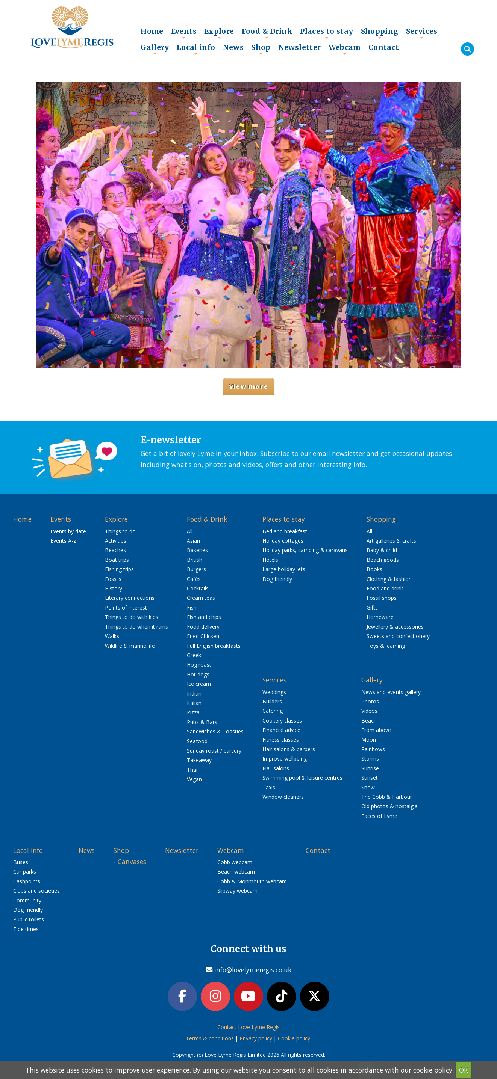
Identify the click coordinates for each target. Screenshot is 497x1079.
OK (463, 1069)
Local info (196, 49)
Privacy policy (255, 1038)
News (233, 47)
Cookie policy (294, 1038)
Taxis (268, 787)
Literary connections (130, 597)
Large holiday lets (283, 569)
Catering (272, 710)
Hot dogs (198, 674)
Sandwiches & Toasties (215, 731)
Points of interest (126, 607)
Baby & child (382, 550)
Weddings (274, 692)
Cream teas (201, 597)
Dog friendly (277, 579)
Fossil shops (382, 597)
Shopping (380, 33)
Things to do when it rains (136, 626)
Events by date (68, 531)
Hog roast (199, 664)
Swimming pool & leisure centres (302, 777)
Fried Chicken (203, 636)
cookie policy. (433, 1069)
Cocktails (198, 588)
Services (422, 33)
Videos (369, 710)
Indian (194, 693)
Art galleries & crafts (391, 540)
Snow (368, 787)
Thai (192, 769)
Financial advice (281, 729)
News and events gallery (391, 692)
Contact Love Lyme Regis (248, 1027)
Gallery (155, 49)
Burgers (196, 569)
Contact (383, 47)
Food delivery (203, 626)
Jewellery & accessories (395, 626)
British (194, 559)
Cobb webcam (234, 862)
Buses (20, 862)
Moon (368, 739)
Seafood (197, 741)
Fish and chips (204, 616)
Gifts (372, 607)
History (113, 588)
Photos (370, 701)
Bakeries (197, 550)
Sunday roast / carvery (214, 750)
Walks (112, 636)
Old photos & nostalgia (389, 806)
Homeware (380, 616)
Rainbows (373, 749)
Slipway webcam (237, 890)
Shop (261, 49)
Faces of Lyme (379, 815)
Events (184, 33)
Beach (369, 720)
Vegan (194, 779)
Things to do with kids (131, 616)
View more (248, 386)
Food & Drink (267, 33)
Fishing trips (119, 569)
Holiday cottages (282, 540)
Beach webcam (236, 871)
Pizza (193, 712)
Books (374, 569)
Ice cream (199, 683)
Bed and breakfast (284, 531)
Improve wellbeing (284, 758)
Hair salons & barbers (288, 749)
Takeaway (199, 760)
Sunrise (370, 768)
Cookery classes (282, 720)
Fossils (113, 579)
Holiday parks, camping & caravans (305, 550)
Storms (370, 758)
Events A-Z (63, 540)
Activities (115, 540)
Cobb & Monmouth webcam (252, 881)
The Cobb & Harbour (386, 796)
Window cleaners (283, 796)
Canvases (132, 861)
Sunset (369, 777)
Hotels (270, 559)
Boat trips (117, 559)
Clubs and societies (36, 890)
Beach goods (383, 559)
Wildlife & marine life (130, 645)
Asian (193, 540)
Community (27, 900)
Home (152, 31)
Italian (194, 702)
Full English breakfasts (214, 645)
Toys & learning (386, 645)
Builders (272, 701)
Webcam (345, 49)
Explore (219, 33)
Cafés (194, 579)
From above (376, 729)
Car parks (24, 871)
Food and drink (385, 588)
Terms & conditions (210, 1038)
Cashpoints (26, 881)
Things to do (120, 531)
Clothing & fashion (389, 579)
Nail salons (275, 768)
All (189, 531)
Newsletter (299, 47)
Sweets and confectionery (398, 636)
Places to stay (326, 33)
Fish (192, 607)
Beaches (115, 550)
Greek (194, 655)
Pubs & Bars (202, 722)
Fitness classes (280, 739)
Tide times (26, 929)
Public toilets (28, 919)
